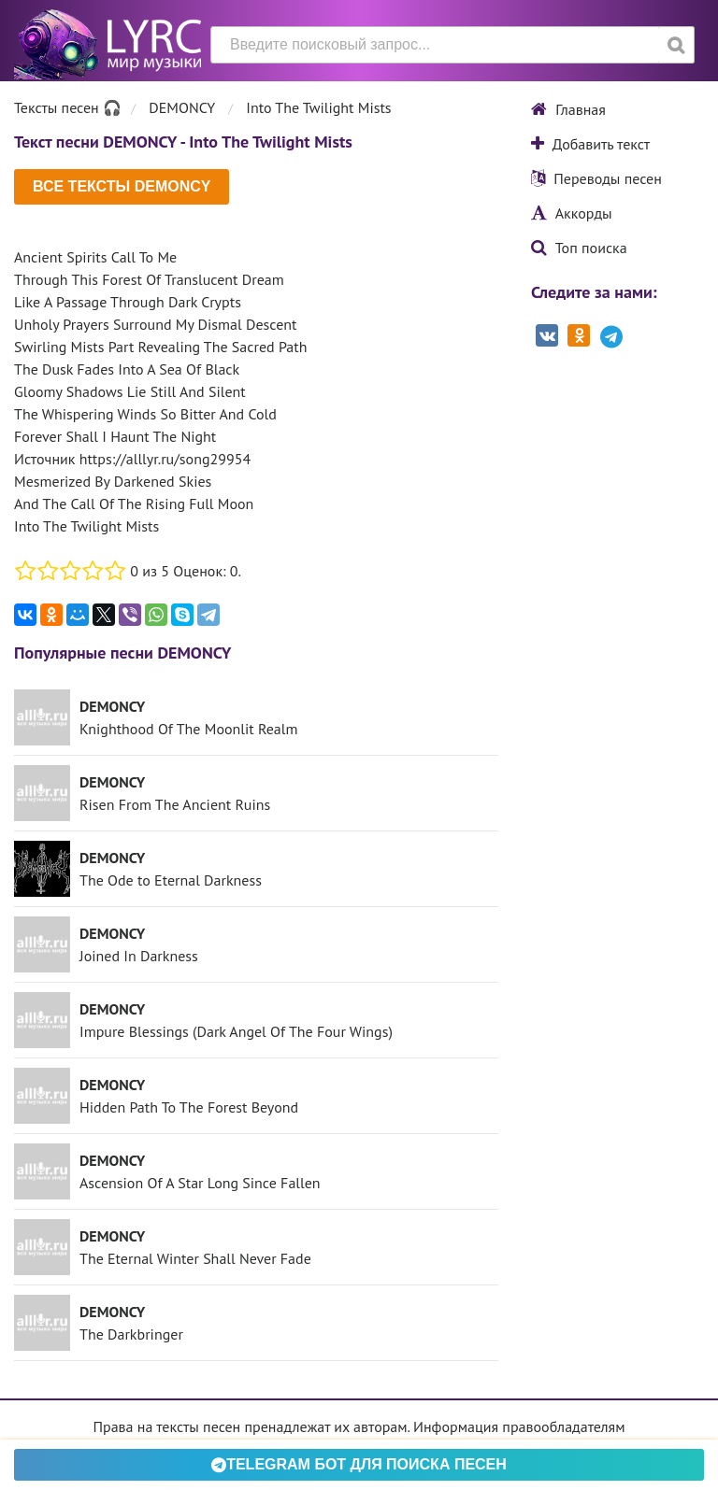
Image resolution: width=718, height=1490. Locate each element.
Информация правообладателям (519, 1426)
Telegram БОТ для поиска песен (359, 1464)
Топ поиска (579, 247)
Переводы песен (596, 178)
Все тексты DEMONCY (121, 186)
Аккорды (571, 213)
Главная (568, 109)
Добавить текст (590, 144)
